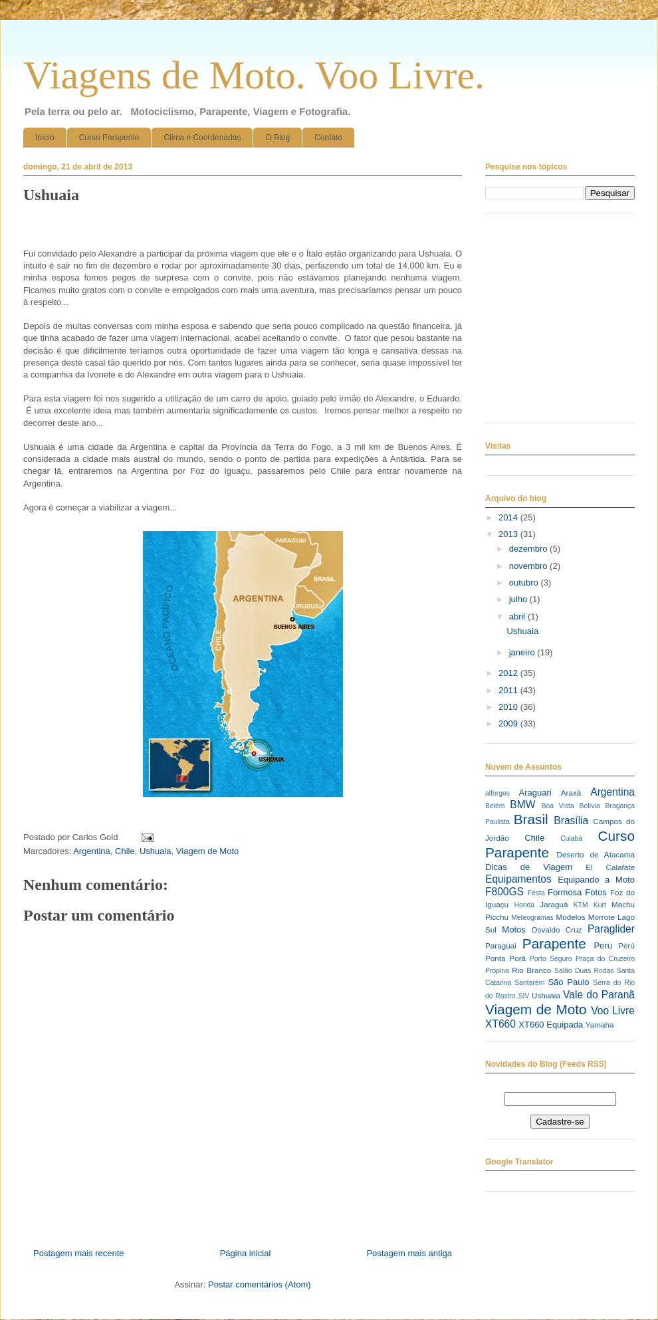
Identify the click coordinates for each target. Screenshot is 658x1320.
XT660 (500, 1024)
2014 (509, 517)
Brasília (571, 820)
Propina (497, 970)
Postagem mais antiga (409, 1253)
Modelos (570, 917)
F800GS (504, 891)
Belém (494, 806)
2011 (509, 690)
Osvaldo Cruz (557, 929)
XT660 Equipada (550, 1025)
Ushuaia (155, 851)
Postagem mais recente (78, 1253)
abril (518, 616)
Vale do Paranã (599, 994)
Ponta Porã (505, 958)
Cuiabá (571, 838)
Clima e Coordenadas (202, 137)
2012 (509, 673)
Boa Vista (558, 806)
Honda (524, 905)
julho (519, 599)
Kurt (600, 905)
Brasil (531, 819)
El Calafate (610, 867)
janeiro (523, 652)
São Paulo (568, 982)
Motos (513, 930)
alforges (497, 793)
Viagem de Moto (207, 851)
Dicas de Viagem (528, 867)
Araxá (571, 792)
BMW (522, 804)
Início (45, 137)
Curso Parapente (109, 137)
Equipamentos (518, 879)
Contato (328, 137)
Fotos (596, 892)
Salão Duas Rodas (583, 970)
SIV (524, 996)
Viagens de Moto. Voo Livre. (254, 75)
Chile (125, 851)
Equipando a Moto (596, 880)
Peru (602, 945)
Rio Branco (531, 970)
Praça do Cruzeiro (605, 958)
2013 (509, 534)
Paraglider (611, 929)
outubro (525, 583)
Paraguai (500, 945)
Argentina (91, 851)
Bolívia (590, 806)
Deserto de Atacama (596, 854)
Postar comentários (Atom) (259, 1284)
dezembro (529, 549)
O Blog (277, 137)
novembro (529, 566)
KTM (581, 905)
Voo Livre (613, 1010)
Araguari (534, 793)
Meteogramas (532, 917)
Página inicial (245, 1253)
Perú (626, 945)
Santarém (529, 982)
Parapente (554, 943)
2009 (509, 723)
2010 (509, 707)
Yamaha (600, 1024)
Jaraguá (554, 904)
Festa (536, 893)
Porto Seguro (551, 958)
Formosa (565, 892)
